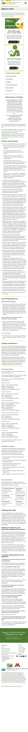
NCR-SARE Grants (8, 6)
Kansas (6, 131)
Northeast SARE (21, 650)
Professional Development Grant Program (14, 165)
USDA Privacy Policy (12, 682)
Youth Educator (9, 90)
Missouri (20, 131)
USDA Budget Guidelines (16, 275)
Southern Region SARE (13, 136)
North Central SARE (22, 648)
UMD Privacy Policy (22, 682)
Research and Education (11, 76)
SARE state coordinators (8, 304)
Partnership (8, 82)
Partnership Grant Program (11, 173)
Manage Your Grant (11, 623)
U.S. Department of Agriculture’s (8, 675)
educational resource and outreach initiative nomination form (13, 522)
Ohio (13, 132)
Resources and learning (5, 650)
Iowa (2, 131)
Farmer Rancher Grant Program (12, 150)
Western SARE (21, 652)
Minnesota (15, 131)
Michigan (10, 131)
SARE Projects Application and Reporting (9, 652)
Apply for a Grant (9, 589)
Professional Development (11, 84)
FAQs (10, 292)
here (11, 461)
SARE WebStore (12, 614)
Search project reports (5, 648)
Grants (2, 647)
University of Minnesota (19, 680)
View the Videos (12, 42)
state (16, 485)
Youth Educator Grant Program (12, 160)
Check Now (13, 68)
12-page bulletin (8, 321)
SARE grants (17, 194)
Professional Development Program (9, 412)
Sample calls (15, 186)
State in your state (5, 651)
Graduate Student (10, 87)
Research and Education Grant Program (14, 145)
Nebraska (3, 132)
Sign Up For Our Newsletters (13, 638)
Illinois (19, 129)
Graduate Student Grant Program (12, 155)
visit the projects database (13, 605)
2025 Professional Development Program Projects (7, 491)
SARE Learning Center (8, 600)
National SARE (21, 647)
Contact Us (3, 661)
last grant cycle (21, 196)
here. (8, 458)
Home (2, 6)
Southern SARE (21, 651)
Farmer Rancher (9, 79)
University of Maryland (6, 674)
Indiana (23, 129)
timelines (17, 282)
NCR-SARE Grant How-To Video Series (13, 335)
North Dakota (9, 132)
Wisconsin (9, 134)
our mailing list (14, 14)
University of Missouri (21, 681)
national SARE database (10, 272)
